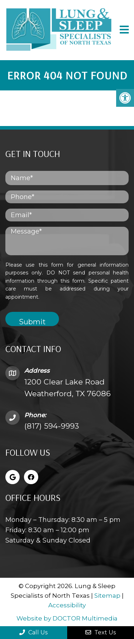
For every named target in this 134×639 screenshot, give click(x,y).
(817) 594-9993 (51, 425)
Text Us (100, 632)
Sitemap (107, 595)
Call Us (33, 632)
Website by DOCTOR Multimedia (67, 618)
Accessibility (67, 605)
